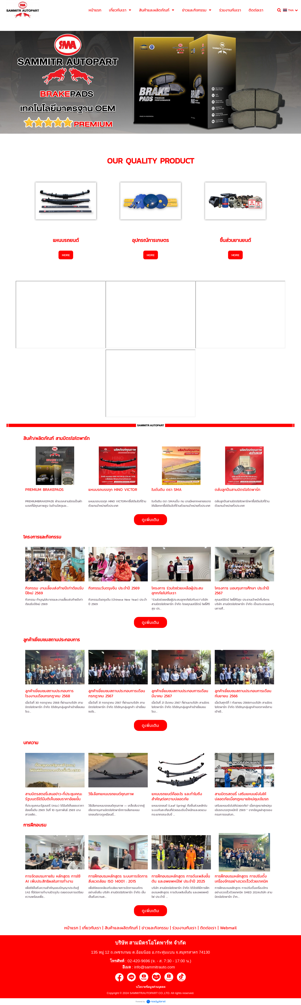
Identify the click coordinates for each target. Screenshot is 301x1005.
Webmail (228, 928)
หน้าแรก (71, 928)
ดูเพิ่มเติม (150, 519)
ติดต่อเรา (208, 928)
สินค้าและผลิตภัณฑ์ (121, 928)
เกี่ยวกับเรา (91, 928)
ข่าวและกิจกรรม (155, 928)
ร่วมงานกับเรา (184, 928)
